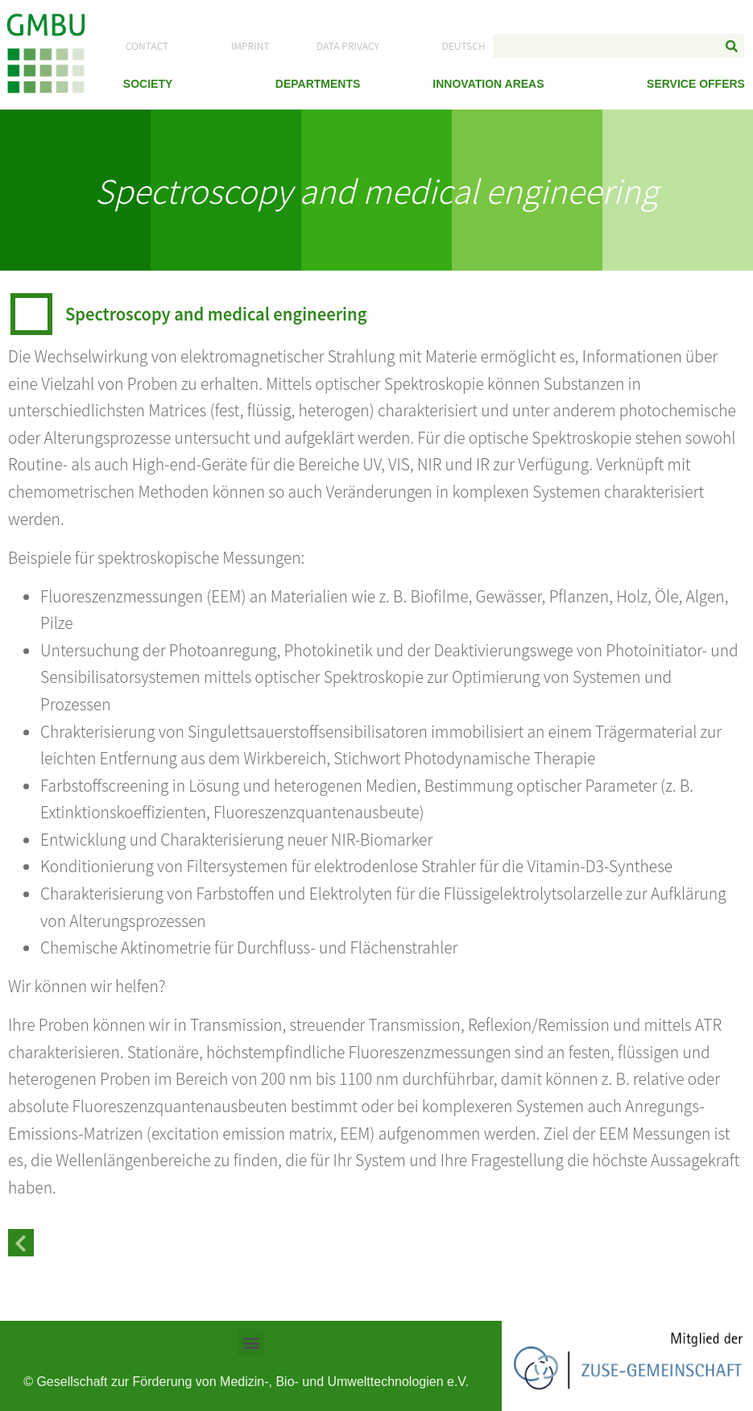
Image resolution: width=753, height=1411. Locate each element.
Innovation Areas (488, 83)
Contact (147, 45)
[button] (251, 1342)
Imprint (250, 45)
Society (147, 83)
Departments (318, 83)
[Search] (732, 46)
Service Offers (696, 83)
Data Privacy (348, 45)
